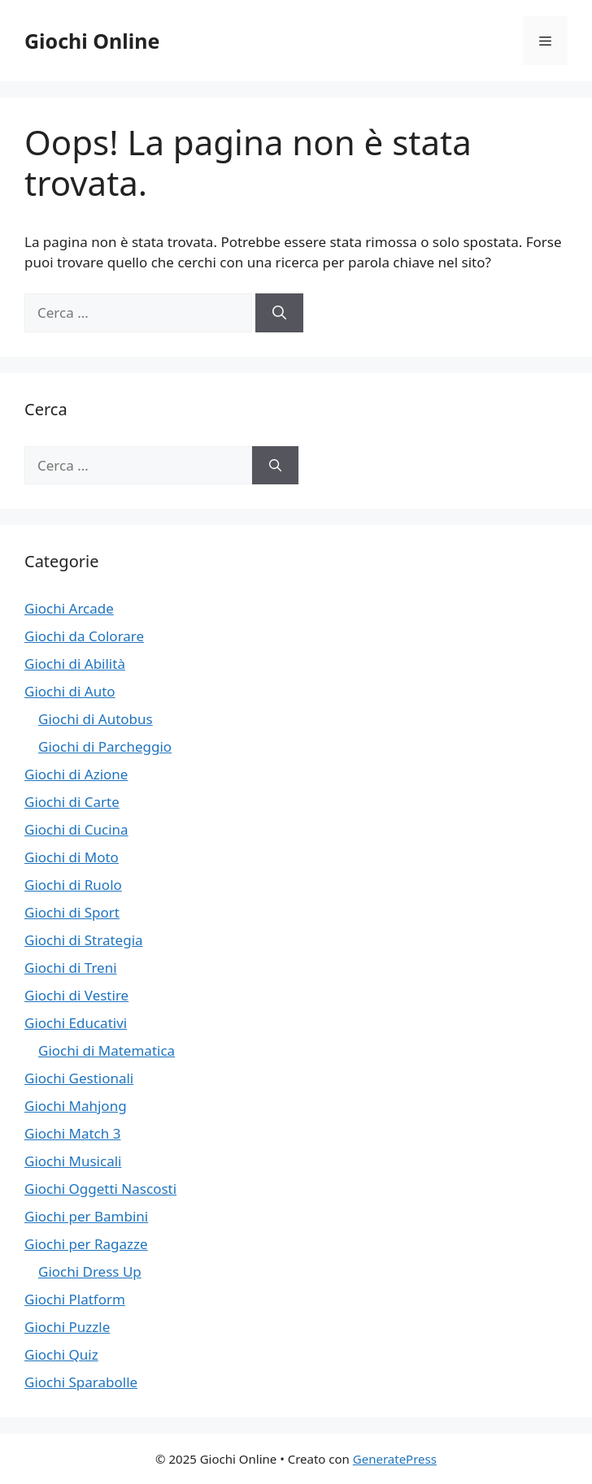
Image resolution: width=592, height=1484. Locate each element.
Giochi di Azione (76, 774)
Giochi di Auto (69, 691)
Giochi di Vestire (76, 995)
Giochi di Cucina (76, 829)
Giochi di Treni (70, 967)
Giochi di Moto (71, 857)
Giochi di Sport (72, 912)
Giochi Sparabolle (80, 1382)
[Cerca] (279, 312)
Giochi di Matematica (106, 1050)
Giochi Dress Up (89, 1271)
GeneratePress (395, 1459)
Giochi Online (91, 40)
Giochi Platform (74, 1299)
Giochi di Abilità (74, 663)
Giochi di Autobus (95, 718)
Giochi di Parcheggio (105, 746)
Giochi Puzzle (67, 1326)
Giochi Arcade (69, 608)
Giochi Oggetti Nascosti (100, 1188)
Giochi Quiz (61, 1354)
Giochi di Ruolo (73, 884)
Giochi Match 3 (72, 1133)
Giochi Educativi (75, 1022)
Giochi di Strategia (83, 940)
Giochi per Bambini (86, 1216)
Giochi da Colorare (84, 636)
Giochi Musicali (72, 1161)
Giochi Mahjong (75, 1105)
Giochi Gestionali (78, 1078)
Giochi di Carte (72, 801)
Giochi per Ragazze (86, 1243)
